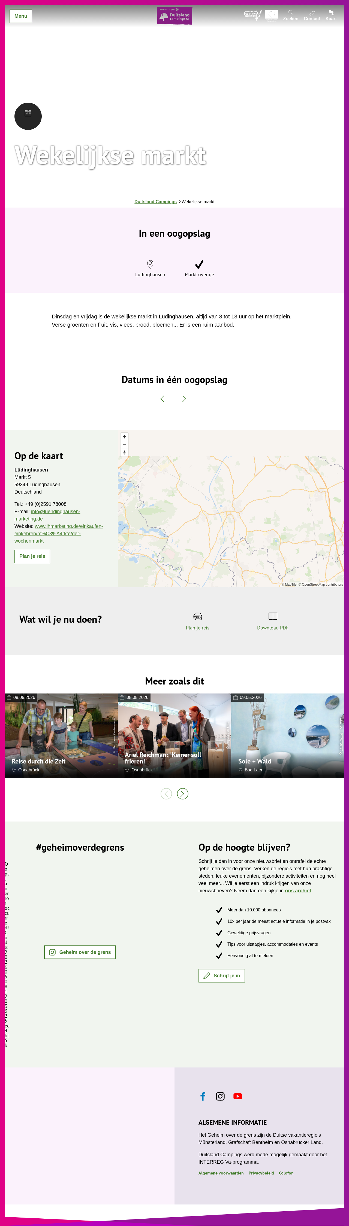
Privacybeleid (261, 1173)
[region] (231, 508)
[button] (32, 556)
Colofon (286, 1173)
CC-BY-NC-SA (341, 741)
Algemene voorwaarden (221, 1173)
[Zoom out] (124, 445)
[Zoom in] (124, 437)
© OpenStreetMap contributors (321, 584)
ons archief (298, 890)
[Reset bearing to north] (124, 453)
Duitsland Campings (155, 201)
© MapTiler (289, 584)
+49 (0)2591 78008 (46, 504)
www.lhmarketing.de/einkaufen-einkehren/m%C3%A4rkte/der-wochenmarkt (58, 534)
